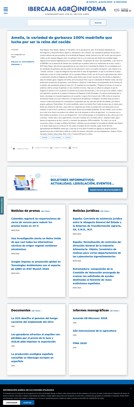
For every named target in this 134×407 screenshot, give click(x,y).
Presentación (1, 205)
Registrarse (120, 2)
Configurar (11, 402)
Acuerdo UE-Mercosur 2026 (90, 318)
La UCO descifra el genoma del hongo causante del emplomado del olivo (34, 319)
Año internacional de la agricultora (94, 330)
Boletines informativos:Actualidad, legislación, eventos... (82, 181)
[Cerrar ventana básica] (130, 388)
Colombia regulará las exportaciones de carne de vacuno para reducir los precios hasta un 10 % (35, 222)
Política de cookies (98, 398)
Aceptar (27, 402)
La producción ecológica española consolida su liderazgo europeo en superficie (32, 357)
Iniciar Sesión (105, 2)
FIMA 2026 (80, 343)
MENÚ (6, 13)
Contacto (92, 2)
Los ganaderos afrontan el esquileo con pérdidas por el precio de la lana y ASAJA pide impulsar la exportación (35, 337)
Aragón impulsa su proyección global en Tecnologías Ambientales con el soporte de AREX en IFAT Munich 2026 (36, 265)
